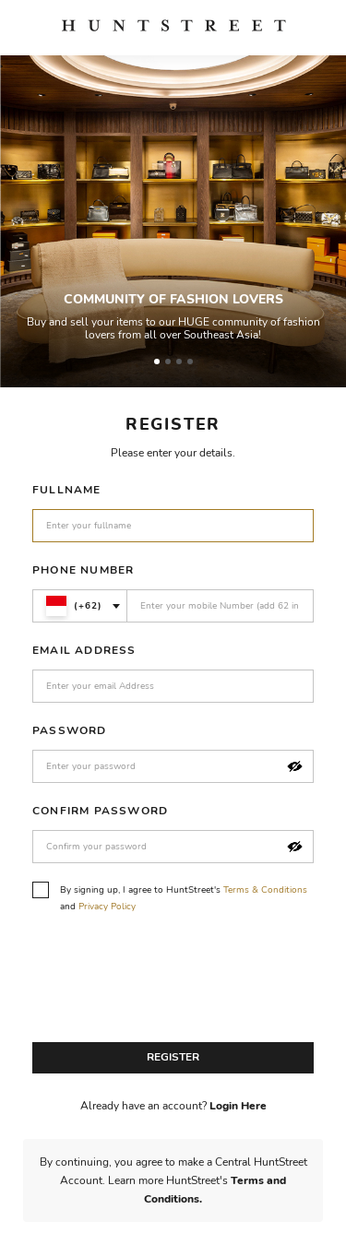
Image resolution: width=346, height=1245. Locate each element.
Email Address (84, 650)
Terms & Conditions (265, 889)
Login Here (238, 1105)
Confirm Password (100, 810)
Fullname (66, 489)
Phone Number (83, 570)
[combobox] (79, 606)
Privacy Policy (107, 906)
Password (69, 730)
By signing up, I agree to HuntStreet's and (169, 897)
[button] (295, 767)
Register (173, 1056)
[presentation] (172, 983)
